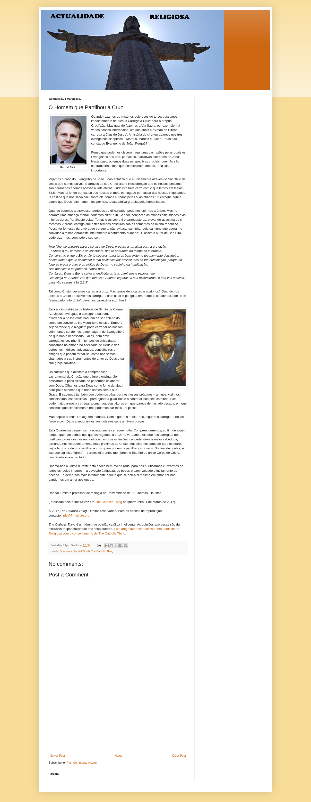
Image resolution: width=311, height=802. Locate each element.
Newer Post (57, 755)
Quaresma (66, 551)
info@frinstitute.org (75, 515)
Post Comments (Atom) (81, 762)
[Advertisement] (117, 717)
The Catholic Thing (108, 502)
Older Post (179, 755)
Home (118, 755)
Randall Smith (81, 551)
